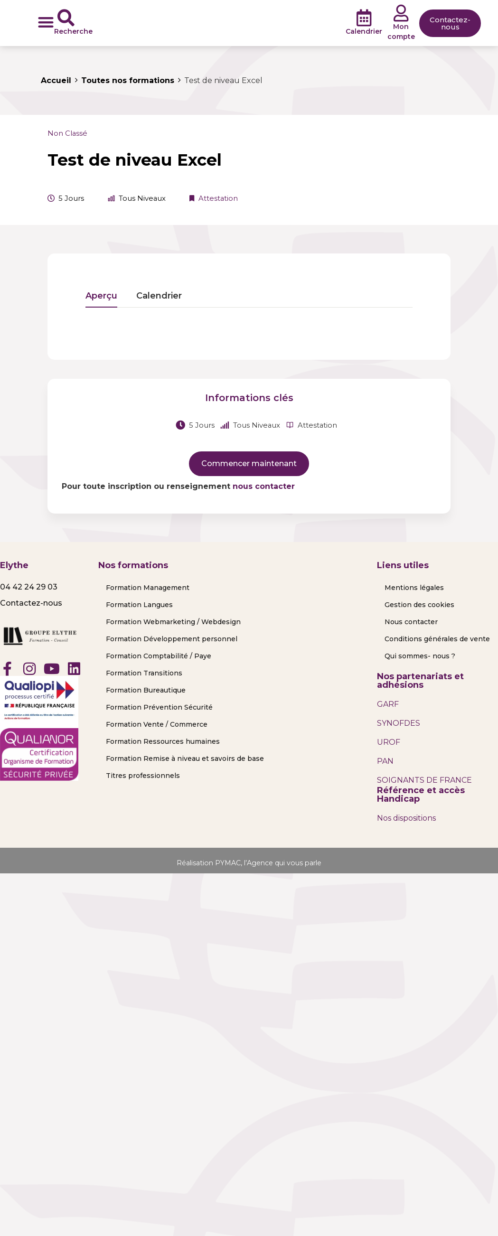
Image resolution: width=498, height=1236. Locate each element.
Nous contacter (411, 622)
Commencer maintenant (249, 463)
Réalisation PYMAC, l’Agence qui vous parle (249, 862)
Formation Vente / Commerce (156, 724)
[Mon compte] (401, 13)
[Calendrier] (364, 18)
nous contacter (264, 486)
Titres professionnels (143, 775)
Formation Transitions (144, 673)
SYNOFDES (398, 723)
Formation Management (147, 587)
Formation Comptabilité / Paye (158, 656)
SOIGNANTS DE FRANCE (424, 780)
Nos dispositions (406, 818)
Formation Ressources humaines (163, 741)
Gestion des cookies (419, 604)
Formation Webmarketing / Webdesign (173, 622)
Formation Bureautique (146, 690)
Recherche (73, 31)
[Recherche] (66, 18)
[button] (45, 22)
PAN (385, 761)
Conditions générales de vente (437, 639)
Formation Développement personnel (171, 639)
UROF (388, 742)
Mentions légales (414, 587)
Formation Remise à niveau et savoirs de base (185, 758)
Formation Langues (139, 604)
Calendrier (364, 31)
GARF (388, 704)
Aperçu (101, 296)
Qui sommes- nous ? (420, 656)
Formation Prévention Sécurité (159, 707)
